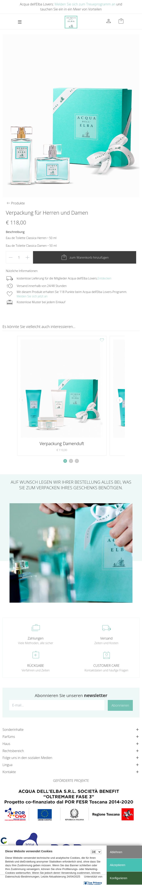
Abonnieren (120, 705)
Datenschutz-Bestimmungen (22, 876)
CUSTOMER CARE (106, 665)
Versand (106, 638)
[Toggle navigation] (19, 22)
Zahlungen (35, 638)
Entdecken (104, 278)
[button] (120, 400)
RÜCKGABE (35, 665)
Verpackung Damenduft (62, 443)
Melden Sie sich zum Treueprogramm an (85, 4)
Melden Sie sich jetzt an (32, 296)
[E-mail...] (56, 705)
